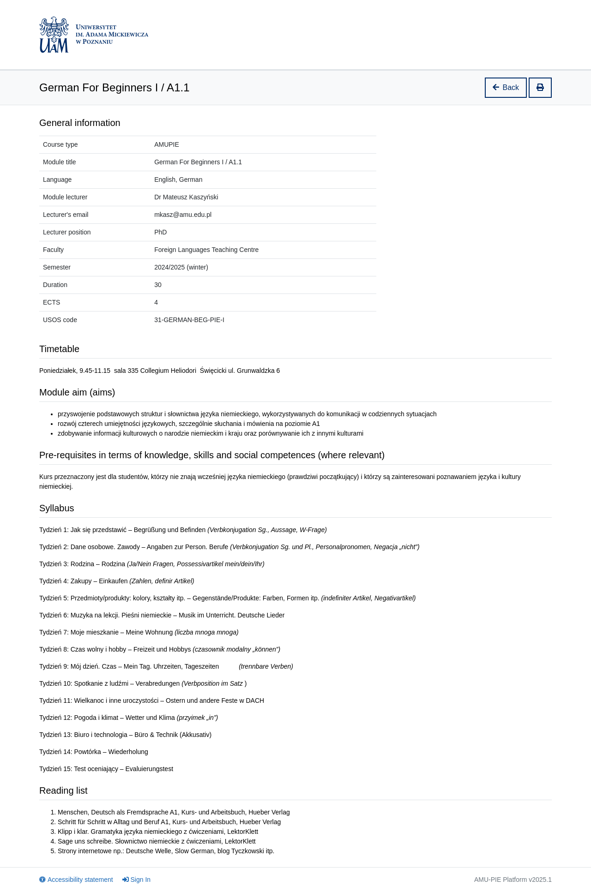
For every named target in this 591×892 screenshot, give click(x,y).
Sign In (136, 879)
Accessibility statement (76, 879)
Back (506, 87)
